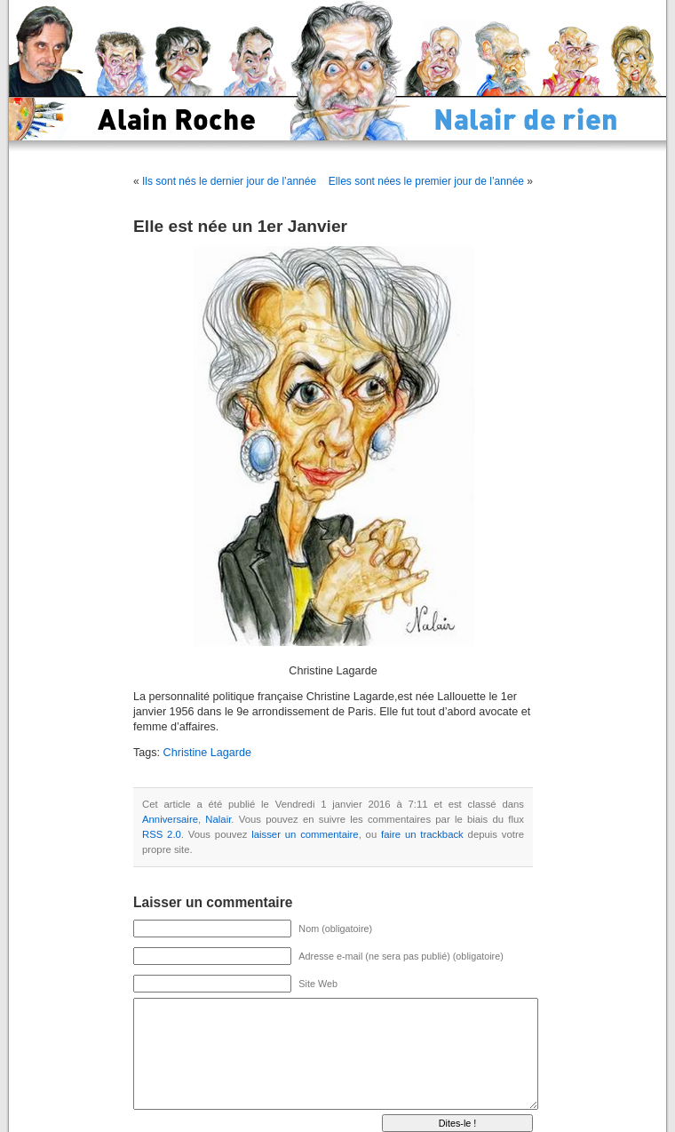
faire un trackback (422, 834)
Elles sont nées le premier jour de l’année (426, 181)
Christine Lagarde (207, 752)
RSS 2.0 (161, 834)
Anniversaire (170, 819)
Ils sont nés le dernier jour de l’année (229, 181)
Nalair (218, 819)
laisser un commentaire (304, 834)
